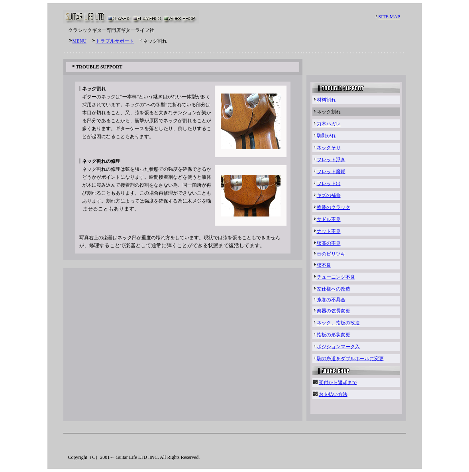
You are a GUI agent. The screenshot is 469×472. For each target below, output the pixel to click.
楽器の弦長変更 (333, 311)
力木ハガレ (329, 124)
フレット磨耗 (331, 171)
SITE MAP (389, 17)
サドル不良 (329, 219)
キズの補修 (329, 195)
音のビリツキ (331, 254)
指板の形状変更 (333, 334)
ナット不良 (329, 231)
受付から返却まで (338, 382)
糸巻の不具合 (331, 299)
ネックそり (329, 147)
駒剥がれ (326, 135)
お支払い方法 (333, 394)
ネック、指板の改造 (338, 323)
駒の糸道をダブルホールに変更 (350, 358)
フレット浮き (331, 159)
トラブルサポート (115, 41)
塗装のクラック (333, 207)
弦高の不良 (329, 243)
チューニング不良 (336, 277)
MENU (79, 41)
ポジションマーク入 (338, 346)
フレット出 (329, 183)
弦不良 (324, 265)
